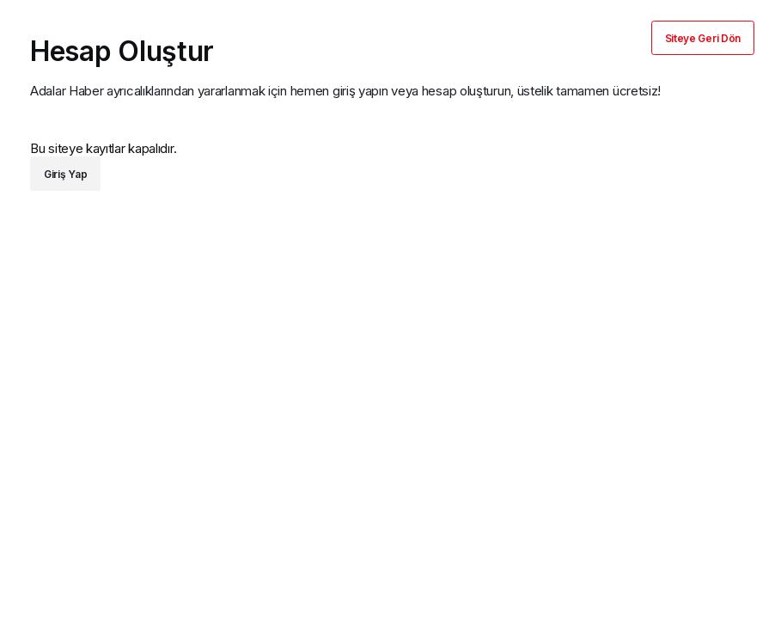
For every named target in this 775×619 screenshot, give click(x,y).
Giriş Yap (65, 174)
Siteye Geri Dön (703, 38)
